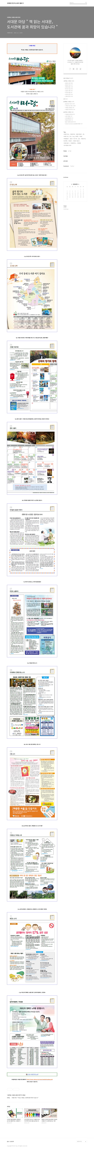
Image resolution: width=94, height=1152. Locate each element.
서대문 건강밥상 (69, 107)
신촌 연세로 (68, 116)
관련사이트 (79, 1141)
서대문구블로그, (79, 134)
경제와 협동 (69, 87)
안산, (70, 136)
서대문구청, (83, 138)
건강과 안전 (69, 94)
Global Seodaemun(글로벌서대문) (73, 123)
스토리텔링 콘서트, (67, 145)
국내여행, (65, 141)
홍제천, (77, 136)
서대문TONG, (66, 134)
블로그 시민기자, (73, 138)
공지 (65, 99)
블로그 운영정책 (10, 1141)
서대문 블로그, (66, 143)
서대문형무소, (73, 143)
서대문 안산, (66, 136)
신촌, (79, 138)
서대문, (80, 136)
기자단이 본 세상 (70, 105)
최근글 (65, 151)
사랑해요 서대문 (68, 81)
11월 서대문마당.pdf (32, 1074)
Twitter (72, 166)
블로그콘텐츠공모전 (70, 122)
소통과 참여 (69, 96)
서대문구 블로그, (76, 141)
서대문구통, (72, 134)
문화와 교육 (69, 83)
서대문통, (79, 143)
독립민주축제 (69, 120)
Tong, (73, 136)
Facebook (66, 166)
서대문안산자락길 (70, 114)
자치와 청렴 (68, 92)
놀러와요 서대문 (68, 112)
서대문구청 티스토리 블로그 (15, 3)
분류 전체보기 (68, 78)
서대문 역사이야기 (70, 109)
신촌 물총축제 (69, 118)
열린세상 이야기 (70, 104)
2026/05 (75, 184)
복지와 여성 (69, 89)
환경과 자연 (69, 85)
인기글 (69, 151)
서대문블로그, (66, 138)
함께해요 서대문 (68, 101)
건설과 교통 (69, 90)
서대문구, (70, 141)
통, (83, 134)
